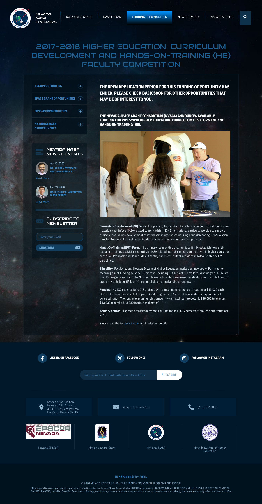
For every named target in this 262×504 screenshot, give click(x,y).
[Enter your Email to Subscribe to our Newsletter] (118, 375)
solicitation (132, 323)
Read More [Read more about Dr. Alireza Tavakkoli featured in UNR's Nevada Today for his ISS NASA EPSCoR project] (42, 178)
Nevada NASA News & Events (65, 151)
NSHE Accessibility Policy (131, 476)
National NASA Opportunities (59, 126)
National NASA (156, 447)
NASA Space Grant (79, 17)
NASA (112, 17)
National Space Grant (102, 447)
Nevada (48, 447)
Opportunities (59, 111)
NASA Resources (222, 17)
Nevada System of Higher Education (210, 449)
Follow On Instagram (208, 357)
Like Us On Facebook (64, 357)
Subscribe (46, 247)
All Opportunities (59, 86)
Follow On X (136, 357)
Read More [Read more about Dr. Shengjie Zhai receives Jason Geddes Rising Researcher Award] (42, 202)
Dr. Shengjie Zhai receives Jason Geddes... (66, 194)
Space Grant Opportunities (59, 99)
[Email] (59, 237)
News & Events (188, 17)
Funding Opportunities (149, 17)
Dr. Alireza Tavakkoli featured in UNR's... (63, 170)
